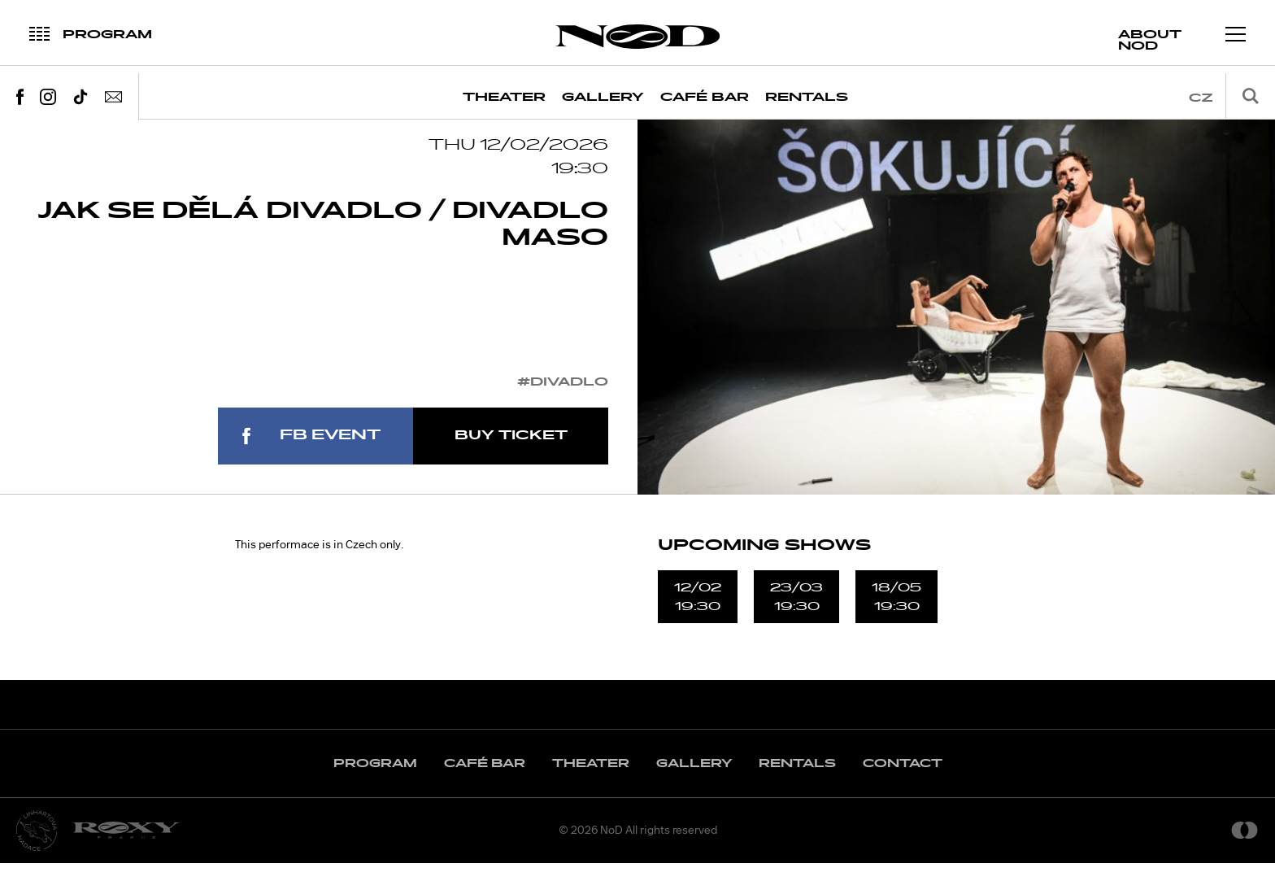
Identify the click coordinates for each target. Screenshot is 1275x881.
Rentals (806, 97)
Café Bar (704, 97)
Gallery (603, 97)
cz (1201, 98)
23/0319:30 (796, 614)
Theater (504, 97)
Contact (902, 781)
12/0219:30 (697, 614)
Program (375, 781)
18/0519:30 (896, 614)
